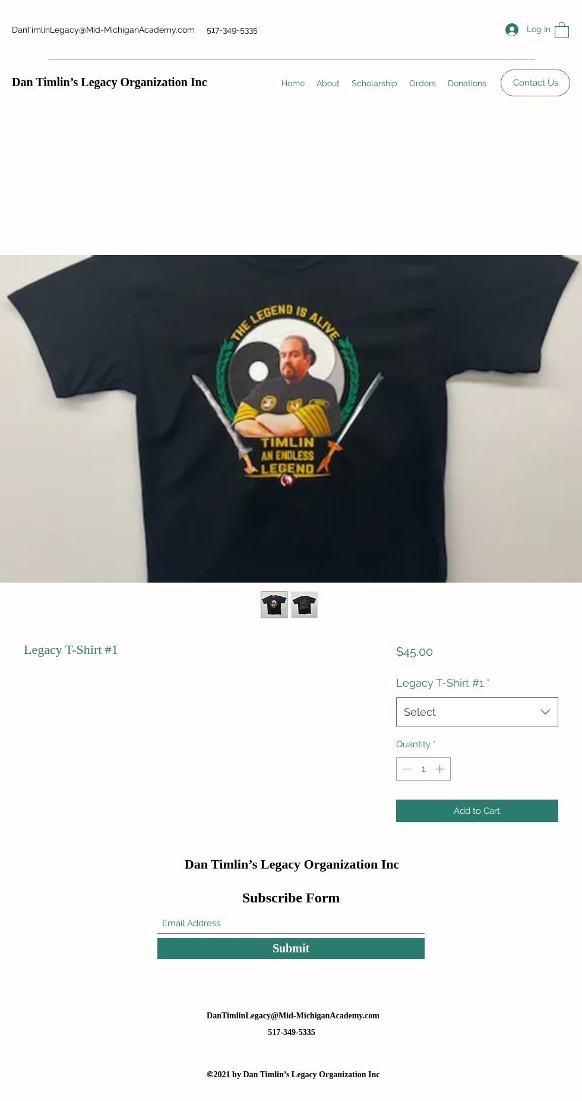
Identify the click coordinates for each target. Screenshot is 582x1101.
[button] (562, 29)
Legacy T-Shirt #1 (443, 683)
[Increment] (441, 769)
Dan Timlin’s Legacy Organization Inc (109, 82)
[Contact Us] (535, 83)
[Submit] (291, 948)
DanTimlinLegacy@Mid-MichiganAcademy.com (103, 29)
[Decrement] (406, 769)
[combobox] (477, 712)
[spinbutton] (423, 769)
